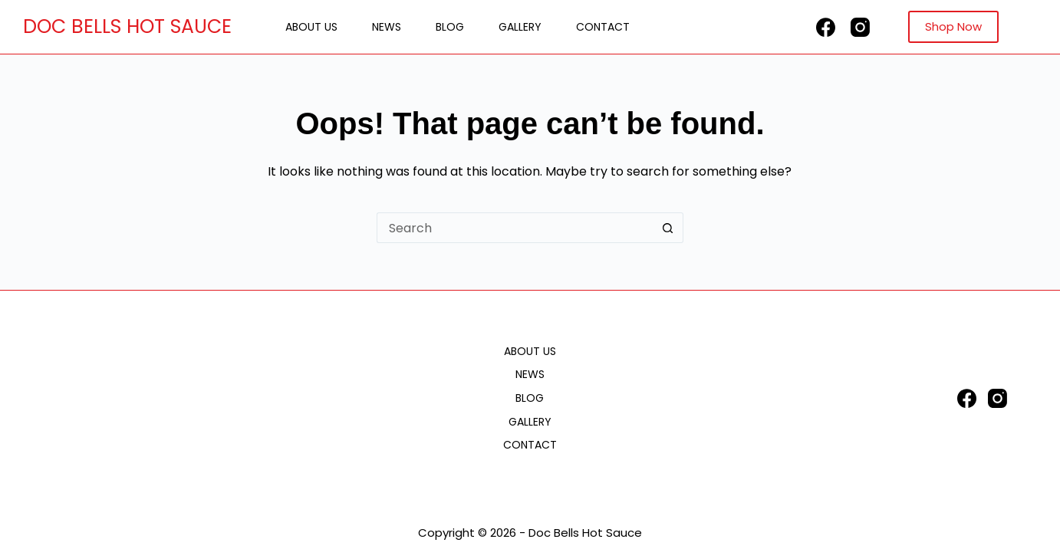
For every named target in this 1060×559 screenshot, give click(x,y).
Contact (603, 27)
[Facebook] (825, 27)
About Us (311, 27)
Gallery (520, 27)
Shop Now (953, 26)
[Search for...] (515, 227)
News (386, 27)
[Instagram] (860, 27)
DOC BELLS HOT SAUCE (127, 26)
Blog (450, 27)
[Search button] (668, 227)
